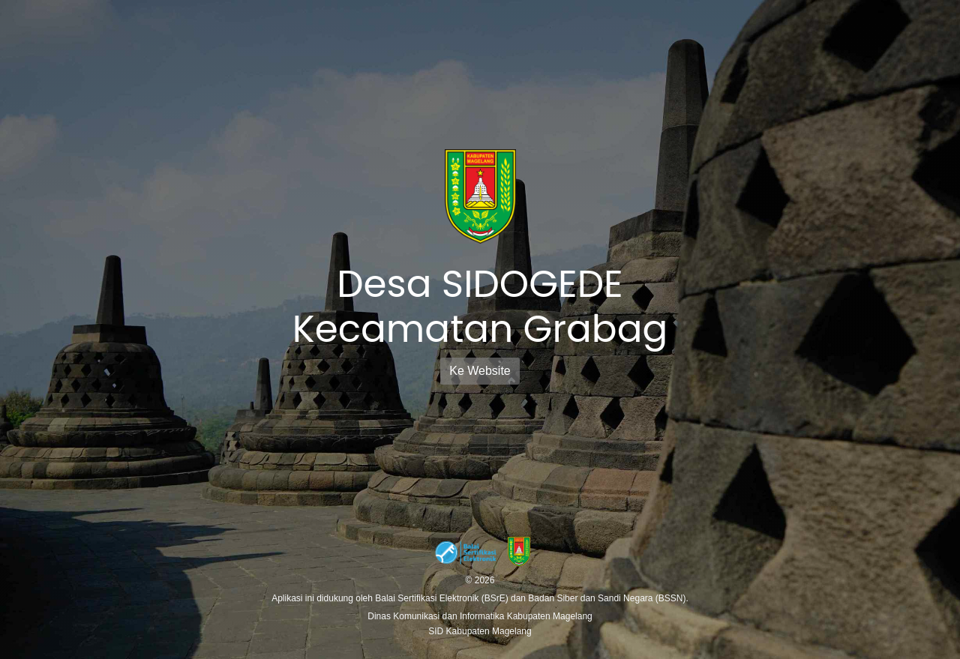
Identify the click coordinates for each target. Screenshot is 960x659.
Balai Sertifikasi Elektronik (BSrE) (443, 598)
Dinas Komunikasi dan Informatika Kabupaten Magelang (480, 616)
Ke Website (480, 370)
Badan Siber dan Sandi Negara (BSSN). (608, 598)
